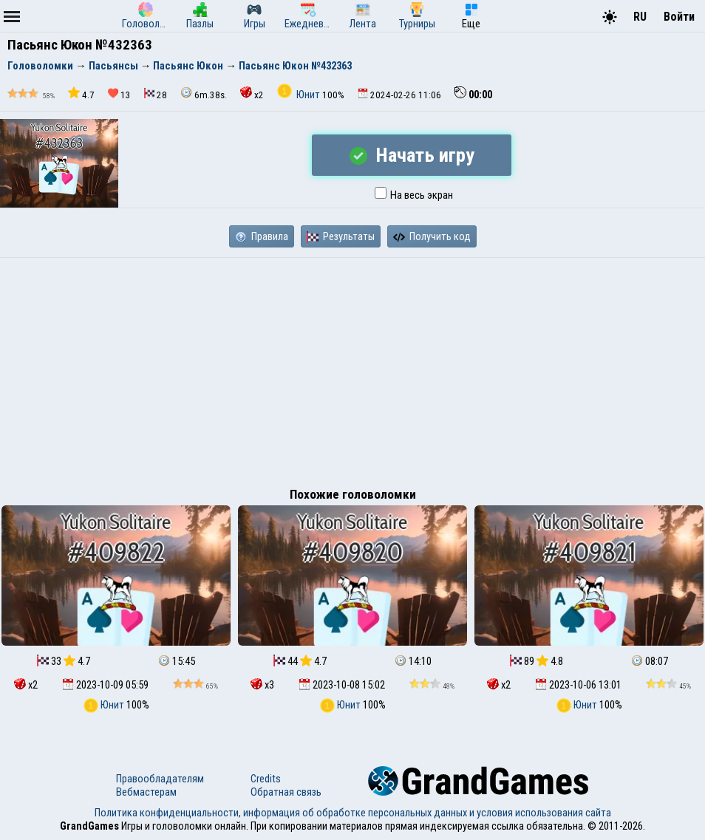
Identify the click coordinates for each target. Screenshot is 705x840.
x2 (252, 93)
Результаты (341, 236)
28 (155, 94)
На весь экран (414, 195)
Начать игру (412, 155)
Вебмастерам (146, 792)
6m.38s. (203, 93)
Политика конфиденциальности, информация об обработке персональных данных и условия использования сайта (353, 812)
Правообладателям (160, 778)
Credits (266, 778)
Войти (679, 17)
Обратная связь (286, 792)
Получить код (432, 236)
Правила (261, 236)
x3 (262, 685)
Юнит (299, 94)
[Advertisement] (352, 368)
